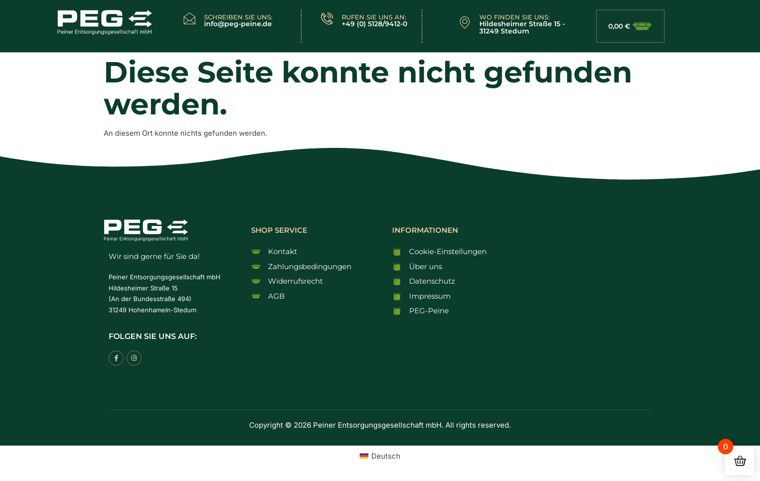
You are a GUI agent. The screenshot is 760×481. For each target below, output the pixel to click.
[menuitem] (380, 456)
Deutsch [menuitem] (385, 456)
